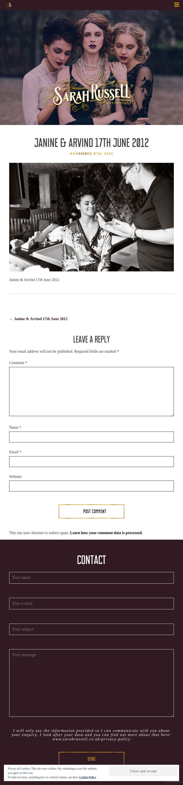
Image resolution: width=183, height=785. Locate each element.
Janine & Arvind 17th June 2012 (38, 319)
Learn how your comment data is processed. (106, 533)
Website (15, 477)
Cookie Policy (87, 777)
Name (15, 427)
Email (15, 452)
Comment (18, 363)
